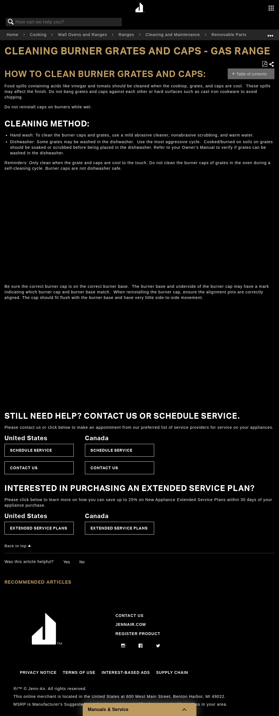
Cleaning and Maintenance (173, 34)
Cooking (39, 34)
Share (272, 64)
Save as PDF (264, 64)
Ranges (127, 34)
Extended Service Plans (38, 528)
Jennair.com (130, 624)
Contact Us (24, 467)
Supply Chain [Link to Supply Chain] (172, 672)
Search (11, 22)
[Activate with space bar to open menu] (271, 8)
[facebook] (141, 646)
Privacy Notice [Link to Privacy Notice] (38, 672)
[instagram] (123, 646)
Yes (66, 562)
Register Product (137, 633)
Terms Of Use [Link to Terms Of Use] (79, 672)
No (81, 562)
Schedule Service (31, 450)
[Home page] (140, 7)
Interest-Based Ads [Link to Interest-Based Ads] (126, 672)
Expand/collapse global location (270, 33)
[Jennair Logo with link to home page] (47, 643)
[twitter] (158, 646)
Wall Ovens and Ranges (83, 34)
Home (13, 34)
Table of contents (251, 74)
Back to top (15, 546)
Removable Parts (229, 34)
